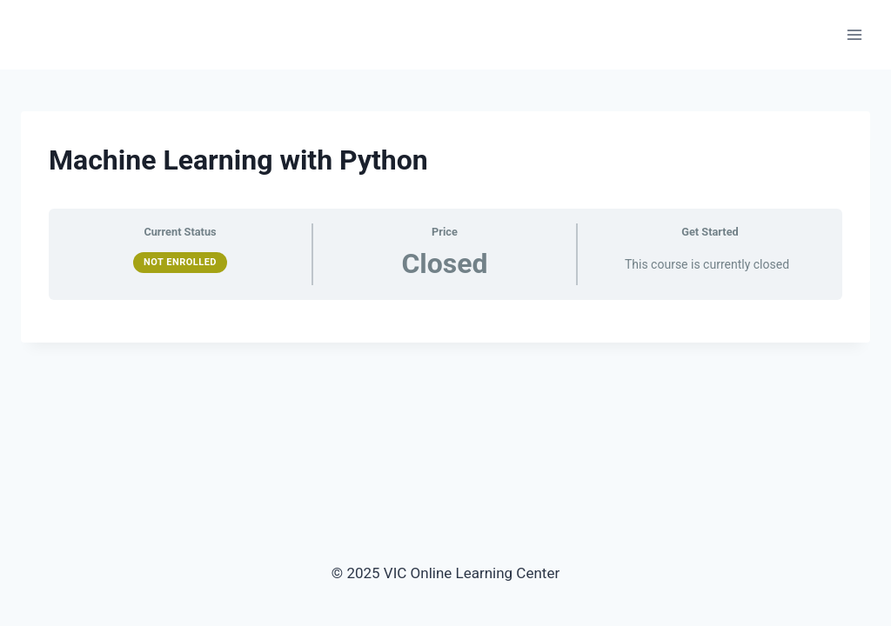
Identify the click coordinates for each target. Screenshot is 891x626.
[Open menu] (854, 34)
